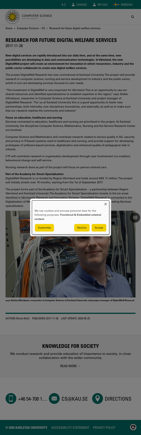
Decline (81, 227)
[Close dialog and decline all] (105, 202)
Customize (44, 227)
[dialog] (70, 217)
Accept (99, 227)
